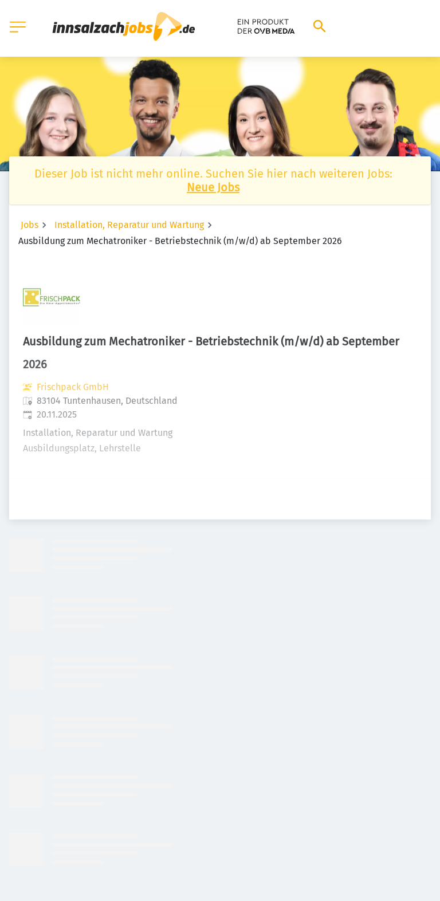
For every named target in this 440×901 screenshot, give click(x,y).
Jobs (29, 224)
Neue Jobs (213, 187)
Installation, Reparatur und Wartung (129, 224)
